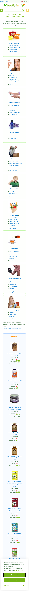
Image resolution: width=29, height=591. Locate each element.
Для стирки (13, 314)
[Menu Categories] (1, 10)
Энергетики (13, 284)
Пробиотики (13, 79)
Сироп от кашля (14, 167)
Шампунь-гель (13, 49)
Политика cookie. (19, 570)
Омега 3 (12, 75)
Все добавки (13, 292)
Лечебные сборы (14, 251)
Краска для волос (14, 45)
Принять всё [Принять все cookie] (14, 575)
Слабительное (13, 82)
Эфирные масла (14, 136)
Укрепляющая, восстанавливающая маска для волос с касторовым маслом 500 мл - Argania (14, 406)
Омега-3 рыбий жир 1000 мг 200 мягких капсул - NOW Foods (14, 380)
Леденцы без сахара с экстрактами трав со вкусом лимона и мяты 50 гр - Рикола (14, 484)
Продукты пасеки (14, 223)
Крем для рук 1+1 (14, 53)
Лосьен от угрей (14, 168)
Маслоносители (14, 135)
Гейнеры (12, 282)
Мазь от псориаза (14, 165)
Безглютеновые (14, 221)
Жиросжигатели (14, 286)
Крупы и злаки (13, 219)
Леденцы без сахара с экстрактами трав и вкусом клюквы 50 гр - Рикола (14, 509)
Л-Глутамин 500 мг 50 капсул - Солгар (14, 433)
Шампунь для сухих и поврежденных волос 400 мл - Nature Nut (14, 353)
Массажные (13, 138)
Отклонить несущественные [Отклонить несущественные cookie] (14, 580)
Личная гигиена (14, 188)
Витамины (12, 288)
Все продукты (13, 228)
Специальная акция (14, 43)
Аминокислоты (14, 290)
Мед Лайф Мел (14, 161)
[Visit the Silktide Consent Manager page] (23, 585)
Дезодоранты (13, 193)
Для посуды (13, 312)
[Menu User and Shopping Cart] (27, 10)
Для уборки (13, 316)
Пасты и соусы (14, 227)
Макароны (12, 225)
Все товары (13, 196)
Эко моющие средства (14, 310)
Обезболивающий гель (16, 163)
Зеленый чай (13, 253)
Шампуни (12, 110)
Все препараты (14, 170)
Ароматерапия (14, 132)
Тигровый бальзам (15, 47)
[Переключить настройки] (7, 585)
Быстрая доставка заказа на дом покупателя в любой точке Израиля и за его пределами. (14, 329)
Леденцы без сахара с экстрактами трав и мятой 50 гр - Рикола (15, 535)
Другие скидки (13, 54)
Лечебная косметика (14, 102)
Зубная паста (13, 51)
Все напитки (13, 260)
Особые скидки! (5, 1)
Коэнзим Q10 (13, 77)
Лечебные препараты (14, 159)
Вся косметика (13, 114)
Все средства (13, 318)
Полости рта (13, 195)
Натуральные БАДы (14, 73)
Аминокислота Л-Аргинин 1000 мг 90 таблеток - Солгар (14, 457)
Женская (12, 191)
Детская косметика (15, 112)
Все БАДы (12, 84)
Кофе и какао (13, 254)
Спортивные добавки (14, 278)
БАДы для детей (14, 81)
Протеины (12, 281)
